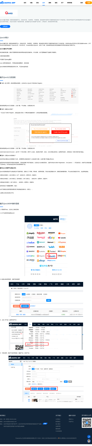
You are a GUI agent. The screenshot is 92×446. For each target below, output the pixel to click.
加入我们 (58, 424)
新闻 (50, 2)
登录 (81, 2)
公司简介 (58, 419)
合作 (43, 2)
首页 (25, 2)
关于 (62, 2)
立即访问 (5, 26)
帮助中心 (71, 419)
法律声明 (58, 426)
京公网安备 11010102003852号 (67, 438)
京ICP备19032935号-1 (51, 438)
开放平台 (71, 421)
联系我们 (58, 421)
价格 (37, 2)
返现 (56, 2)
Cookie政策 (59, 431)
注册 (88, 2)
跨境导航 (69, 2)
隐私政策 (58, 428)
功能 (31, 2)
